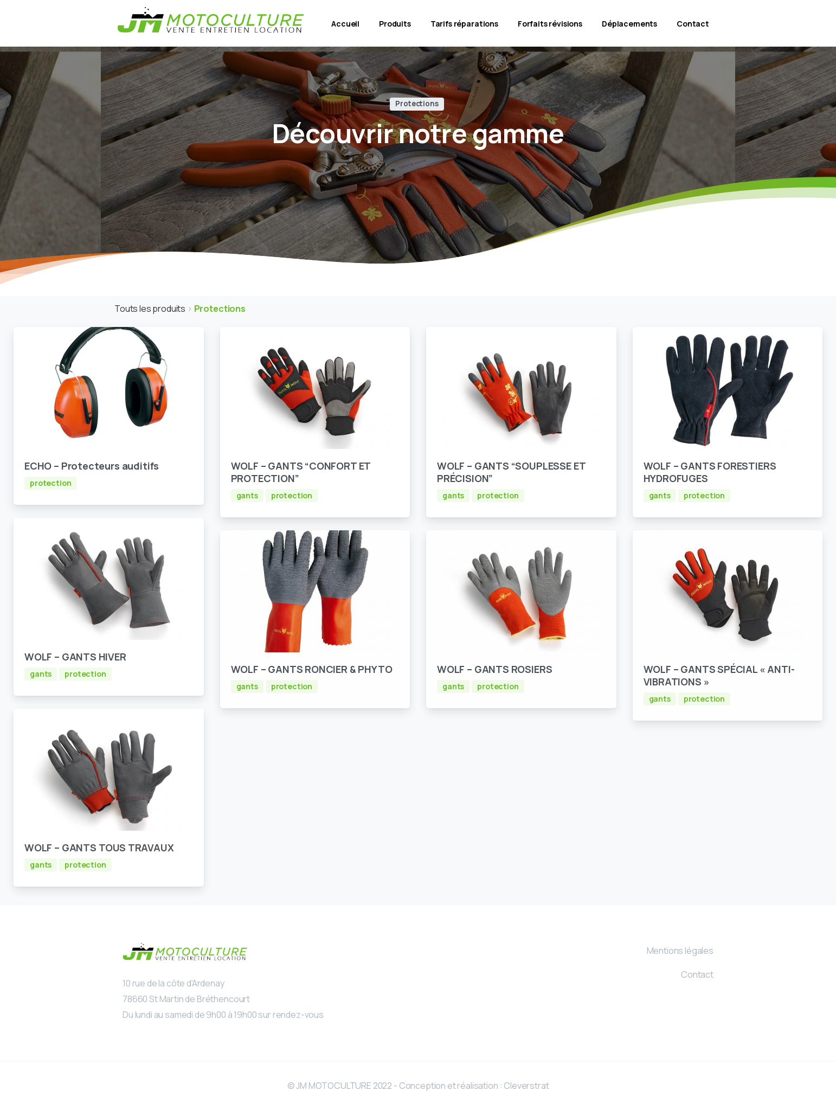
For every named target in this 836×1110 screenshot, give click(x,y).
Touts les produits (150, 309)
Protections (220, 309)
